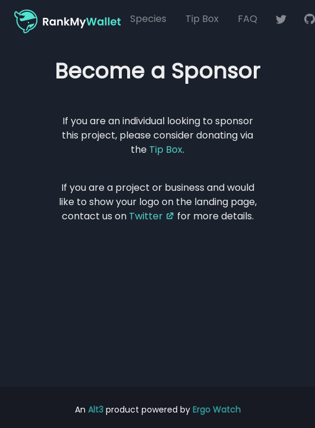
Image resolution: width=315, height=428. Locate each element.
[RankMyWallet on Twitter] (281, 19)
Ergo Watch (217, 410)
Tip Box (202, 19)
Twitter (152, 216)
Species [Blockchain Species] (148, 19)
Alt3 (95, 410)
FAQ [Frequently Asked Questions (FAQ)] (247, 19)
